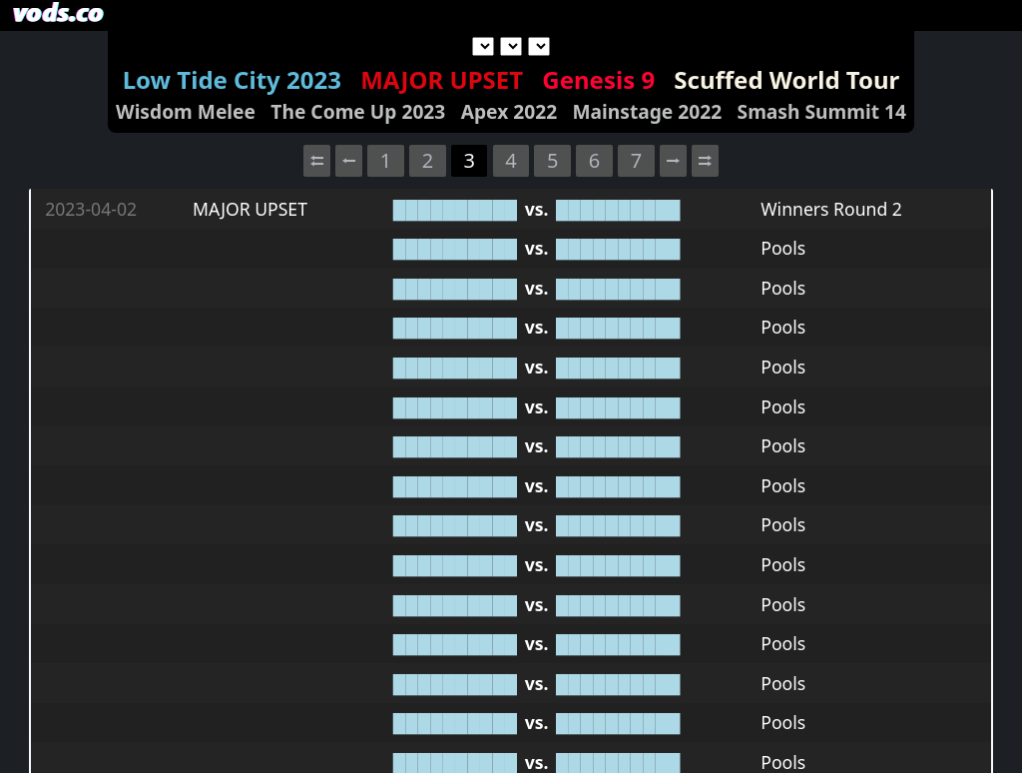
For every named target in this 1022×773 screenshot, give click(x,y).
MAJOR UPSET (441, 79)
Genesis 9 (598, 79)
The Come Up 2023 (357, 111)
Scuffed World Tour (786, 79)
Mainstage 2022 (647, 111)
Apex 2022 (509, 111)
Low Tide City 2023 (232, 79)
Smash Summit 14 (822, 111)
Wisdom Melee (186, 111)
